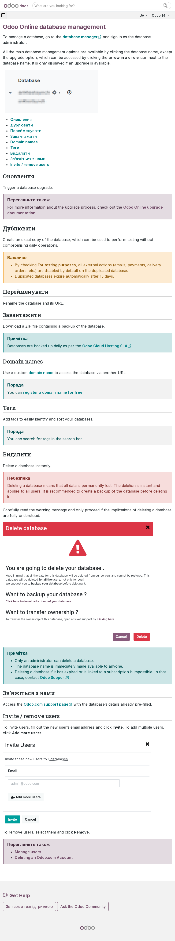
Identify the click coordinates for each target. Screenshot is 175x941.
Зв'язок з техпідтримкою (29, 906)
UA (142, 15)
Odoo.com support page (46, 704)
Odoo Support (53, 677)
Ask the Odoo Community (83, 906)
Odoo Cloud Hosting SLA (104, 346)
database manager (80, 36)
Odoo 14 (159, 15)
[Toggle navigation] (3, 15)
